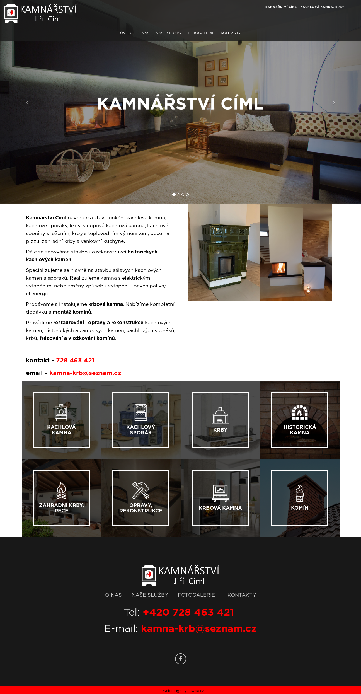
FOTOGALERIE (197, 595)
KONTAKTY (241, 595)
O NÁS (113, 595)
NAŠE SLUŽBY (150, 595)
